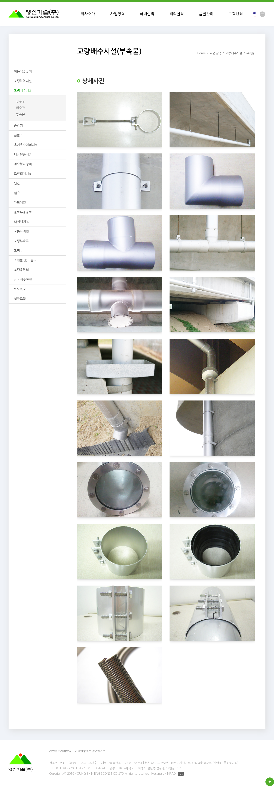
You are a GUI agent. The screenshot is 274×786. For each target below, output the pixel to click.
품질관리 (206, 14)
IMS (181, 774)
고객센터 (235, 14)
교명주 (18, 250)
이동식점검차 (23, 71)
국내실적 (147, 14)
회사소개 (88, 14)
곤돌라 (18, 135)
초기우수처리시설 (26, 144)
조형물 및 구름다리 (27, 260)
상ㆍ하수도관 (23, 279)
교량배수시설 (23, 90)
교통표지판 (21, 231)
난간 (17, 183)
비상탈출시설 (23, 154)
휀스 (17, 192)
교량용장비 (21, 269)
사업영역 (117, 14)
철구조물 (20, 298)
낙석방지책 (21, 221)
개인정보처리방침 (60, 751)
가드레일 (20, 202)
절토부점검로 (23, 212)
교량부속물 (21, 241)
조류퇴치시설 (23, 173)
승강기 (18, 125)
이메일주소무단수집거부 (90, 751)
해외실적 (176, 14)
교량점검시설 (23, 80)
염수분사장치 (23, 164)
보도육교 (20, 289)
